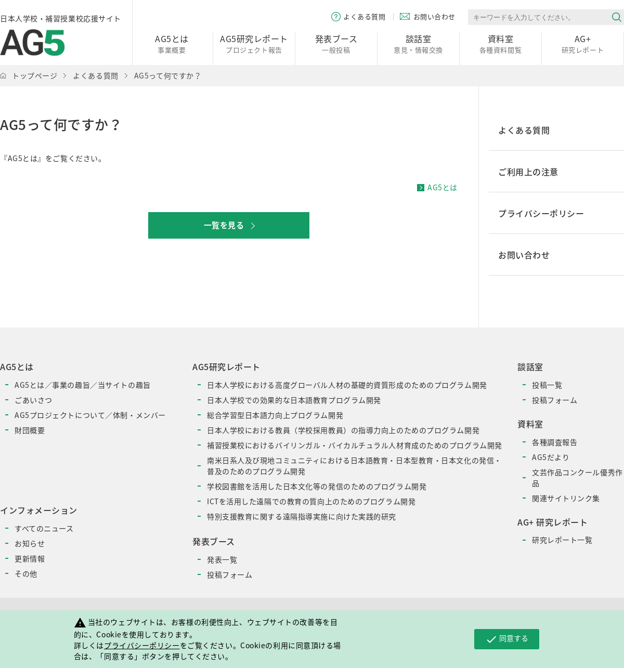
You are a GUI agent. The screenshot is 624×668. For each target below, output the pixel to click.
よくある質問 (95, 75)
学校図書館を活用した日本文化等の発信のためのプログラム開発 (316, 486)
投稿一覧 (547, 384)
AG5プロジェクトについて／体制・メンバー (90, 415)
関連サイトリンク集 (566, 498)
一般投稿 (336, 43)
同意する (506, 639)
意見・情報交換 (418, 43)
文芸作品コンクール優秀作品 (577, 477)
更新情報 (30, 558)
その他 (26, 573)
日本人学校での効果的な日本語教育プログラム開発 (294, 400)
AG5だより (550, 457)
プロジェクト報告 (254, 43)
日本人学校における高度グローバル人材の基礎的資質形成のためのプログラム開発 (347, 384)
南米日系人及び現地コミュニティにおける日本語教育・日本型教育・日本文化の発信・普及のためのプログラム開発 (354, 465)
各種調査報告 (554, 442)
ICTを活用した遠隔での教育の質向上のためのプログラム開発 (311, 501)
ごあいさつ (34, 400)
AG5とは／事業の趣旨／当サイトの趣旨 (83, 384)
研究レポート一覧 (562, 539)
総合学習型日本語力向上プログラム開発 (275, 415)
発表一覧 (222, 559)
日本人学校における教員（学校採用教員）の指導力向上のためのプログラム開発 (343, 430)
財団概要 (30, 430)
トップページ (34, 75)
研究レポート (582, 43)
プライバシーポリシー (142, 645)
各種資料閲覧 (500, 43)
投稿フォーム (229, 574)
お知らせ (30, 543)
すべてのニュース (44, 528)
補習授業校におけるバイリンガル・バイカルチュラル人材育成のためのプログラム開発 (354, 445)
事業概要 (172, 43)
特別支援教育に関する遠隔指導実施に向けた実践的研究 (301, 516)
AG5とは (442, 187)
